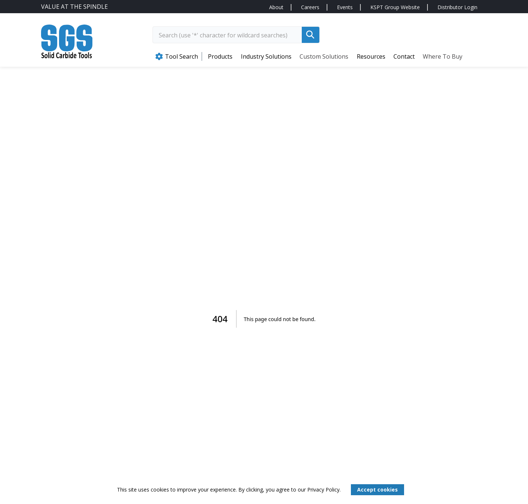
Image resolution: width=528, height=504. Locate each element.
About (276, 7)
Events (345, 7)
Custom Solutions (324, 56)
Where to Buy (442, 56)
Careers (310, 7)
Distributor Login (457, 7)
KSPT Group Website (395, 7)
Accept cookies (377, 489)
